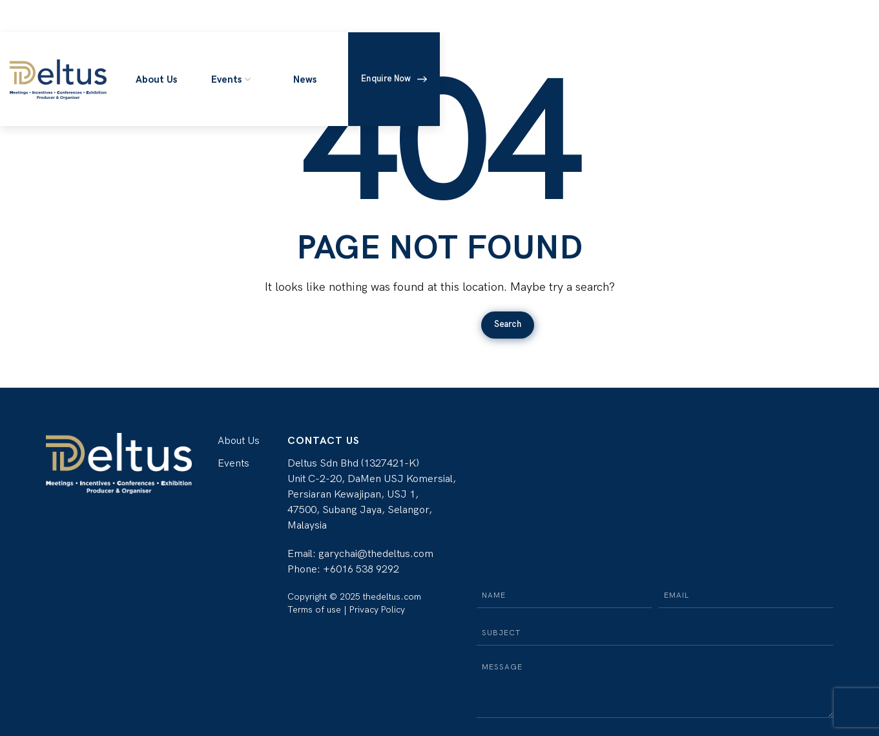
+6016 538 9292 (361, 569)
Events (233, 463)
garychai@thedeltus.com (375, 554)
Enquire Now (393, 79)
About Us (239, 441)
